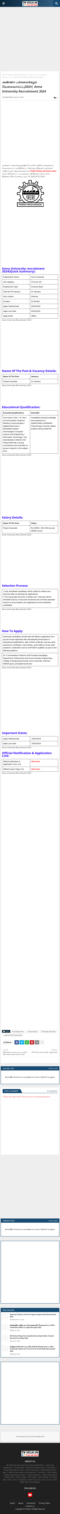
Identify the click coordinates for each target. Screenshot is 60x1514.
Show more (53, 1068)
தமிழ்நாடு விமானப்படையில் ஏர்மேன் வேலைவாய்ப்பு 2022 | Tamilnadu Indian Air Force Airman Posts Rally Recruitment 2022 (32, 1348)
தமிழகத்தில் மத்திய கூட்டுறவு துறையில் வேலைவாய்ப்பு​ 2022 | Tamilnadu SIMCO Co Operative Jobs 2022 (32, 1326)
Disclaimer (31, 1503)
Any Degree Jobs (18, 1031)
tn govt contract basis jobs (17, 75)
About (20, 1503)
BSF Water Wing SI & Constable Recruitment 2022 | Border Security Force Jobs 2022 (32, 1337)
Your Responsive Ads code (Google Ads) (30, 1436)
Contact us (30, 1506)
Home (4, 75)
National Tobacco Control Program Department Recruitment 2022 (33, 1315)
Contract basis (32, 1031)
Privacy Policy (44, 1503)
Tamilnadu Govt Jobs (48, 1031)
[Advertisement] (30, 39)
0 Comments (52, 1091)
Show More (53, 1221)
